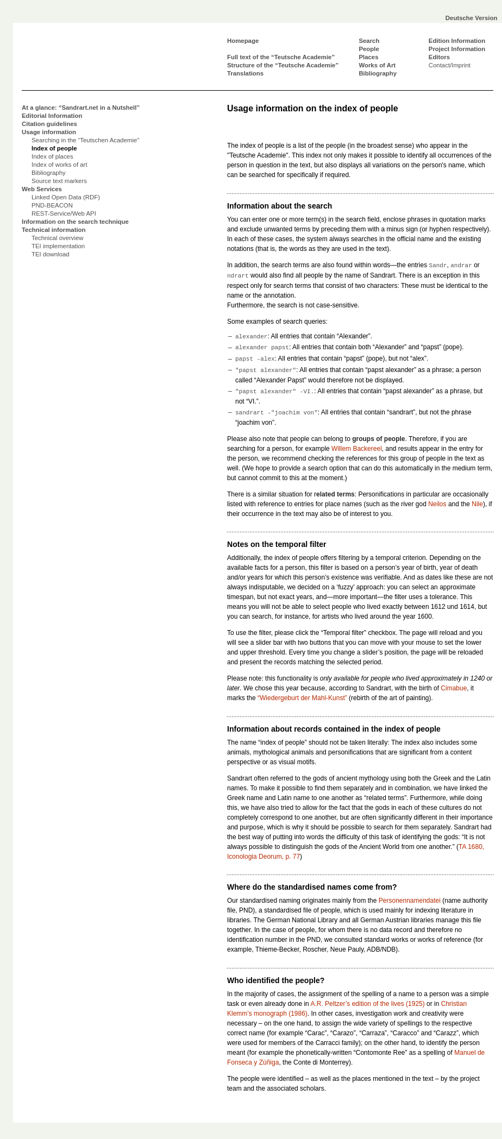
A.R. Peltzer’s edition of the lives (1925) (367, 1004)
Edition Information (457, 40)
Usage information (49, 132)
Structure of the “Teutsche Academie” (282, 65)
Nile (477, 504)
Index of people (54, 148)
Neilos (437, 504)
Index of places (52, 156)
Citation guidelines (49, 124)
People (369, 49)
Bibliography (378, 73)
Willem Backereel (356, 448)
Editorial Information (52, 115)
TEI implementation (58, 246)
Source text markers (59, 181)
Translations (245, 73)
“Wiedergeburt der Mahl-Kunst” (302, 698)
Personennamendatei (410, 900)
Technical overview (58, 238)
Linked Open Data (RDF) (66, 197)
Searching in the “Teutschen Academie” (85, 140)
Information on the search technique (75, 221)
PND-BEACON (52, 205)
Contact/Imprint (449, 65)
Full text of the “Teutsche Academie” (281, 57)
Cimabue (454, 688)
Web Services (42, 189)
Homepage (243, 40)
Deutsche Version (471, 18)
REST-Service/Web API (64, 213)
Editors (439, 57)
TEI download (51, 254)
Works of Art (377, 65)
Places (368, 57)
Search (369, 40)
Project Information (457, 49)
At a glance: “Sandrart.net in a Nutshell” (81, 107)
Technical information (54, 229)
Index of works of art (59, 164)
